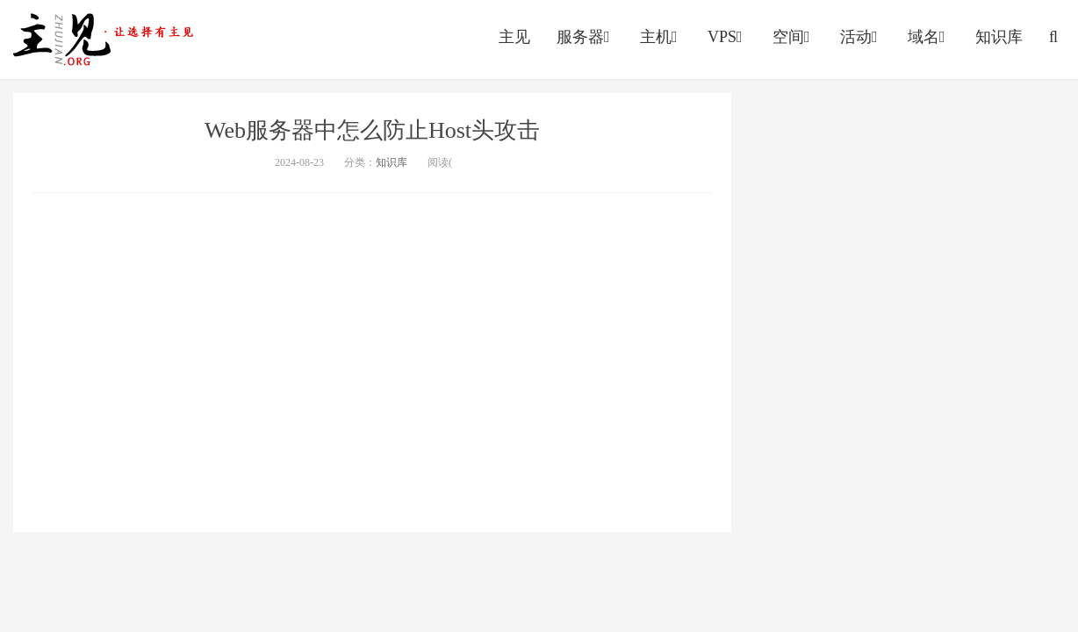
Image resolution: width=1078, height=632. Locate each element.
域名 (928, 37)
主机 (660, 37)
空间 (793, 37)
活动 (860, 37)
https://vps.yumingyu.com (107, 39)
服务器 (585, 37)
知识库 (999, 37)
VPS (727, 37)
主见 (514, 37)
